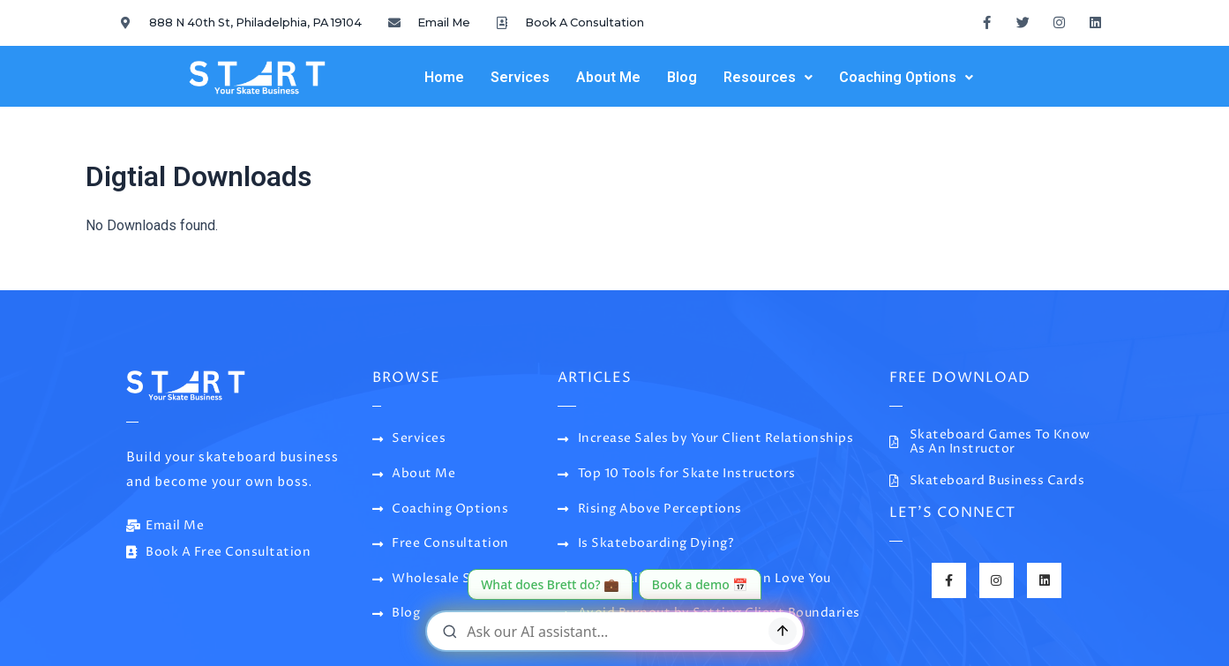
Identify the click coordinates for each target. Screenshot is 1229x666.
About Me (608, 77)
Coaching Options (906, 77)
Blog (682, 77)
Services (520, 77)
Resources (768, 77)
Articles (595, 377)
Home (444, 77)
